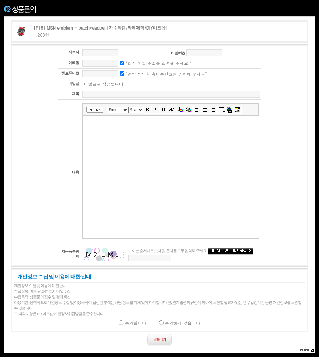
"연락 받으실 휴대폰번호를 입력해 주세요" (163, 74)
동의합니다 (132, 323)
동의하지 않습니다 (179, 323)
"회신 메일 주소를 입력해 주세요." (156, 63)
